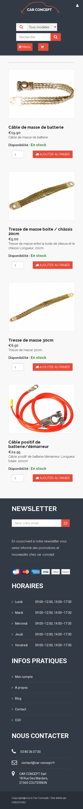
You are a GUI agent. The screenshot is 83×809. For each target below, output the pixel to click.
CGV (16, 720)
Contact (19, 709)
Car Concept (41, 797)
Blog (16, 698)
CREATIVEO (19, 802)
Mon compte (22, 677)
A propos (20, 687)
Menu (24, 47)
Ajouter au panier (53, 154)
